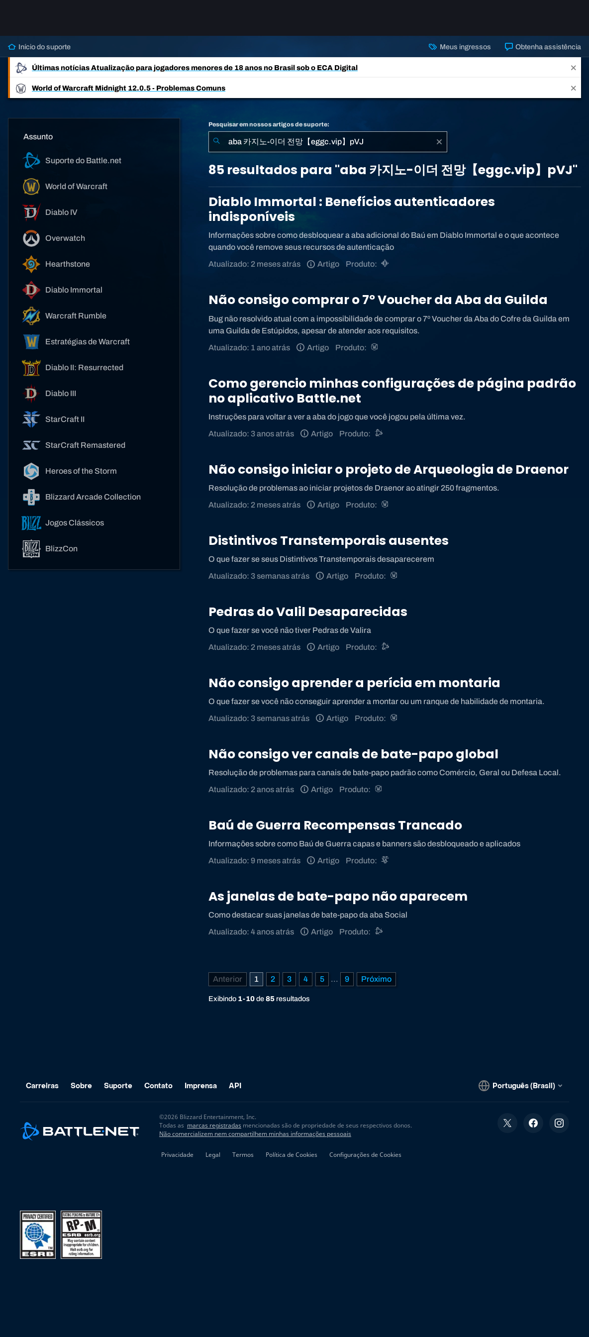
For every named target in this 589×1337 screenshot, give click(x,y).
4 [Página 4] (305, 979)
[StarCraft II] (386, 860)
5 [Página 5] (322, 979)
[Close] (573, 67)
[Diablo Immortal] (386, 264)
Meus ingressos (460, 47)
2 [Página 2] (273, 979)
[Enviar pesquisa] (216, 141)
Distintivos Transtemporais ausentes (328, 540)
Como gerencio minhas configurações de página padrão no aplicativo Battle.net (392, 391)
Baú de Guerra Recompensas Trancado (335, 825)
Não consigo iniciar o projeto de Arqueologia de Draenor (388, 469)
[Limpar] (439, 141)
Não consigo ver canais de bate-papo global (353, 754)
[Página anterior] (227, 979)
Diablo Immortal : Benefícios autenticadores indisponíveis (351, 209)
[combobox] (327, 141)
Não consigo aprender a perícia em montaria (354, 683)
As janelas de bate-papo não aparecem (338, 896)
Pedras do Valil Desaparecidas (307, 611)
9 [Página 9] (347, 979)
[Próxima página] (376, 979)
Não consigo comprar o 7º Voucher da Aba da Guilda (378, 300)
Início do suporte (39, 47)
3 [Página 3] (289, 979)
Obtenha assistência (543, 47)
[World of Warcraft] (375, 347)
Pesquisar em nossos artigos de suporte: (268, 124)
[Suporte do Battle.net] (379, 433)
